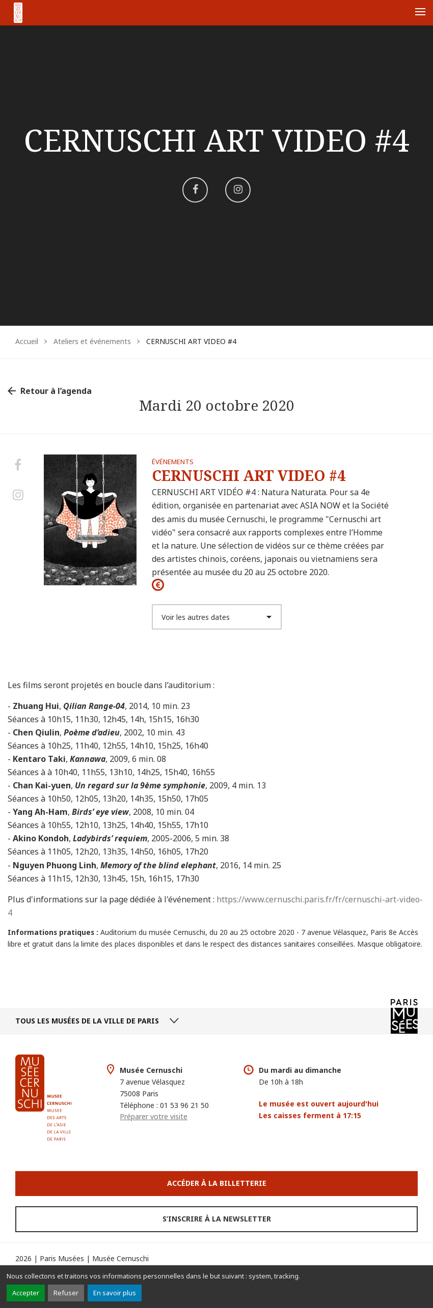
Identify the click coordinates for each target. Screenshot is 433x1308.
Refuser (65, 1292)
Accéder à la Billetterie (216, 1183)
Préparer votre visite (153, 1116)
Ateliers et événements (92, 341)
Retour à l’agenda (56, 390)
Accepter (25, 1292)
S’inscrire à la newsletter (217, 1219)
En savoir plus (114, 1292)
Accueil (26, 341)
